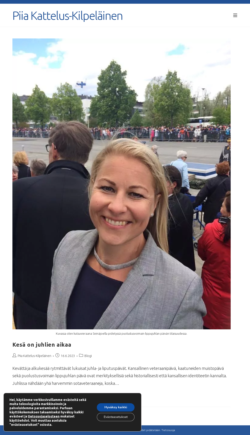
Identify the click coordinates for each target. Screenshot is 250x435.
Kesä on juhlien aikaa (42, 345)
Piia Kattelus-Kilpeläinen (67, 15)
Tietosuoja (168, 430)
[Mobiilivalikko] (235, 15)
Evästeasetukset (116, 417)
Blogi (88, 356)
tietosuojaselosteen (44, 416)
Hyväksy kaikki (115, 407)
